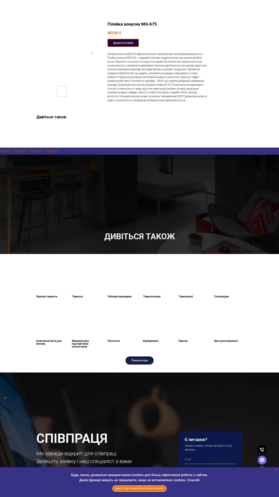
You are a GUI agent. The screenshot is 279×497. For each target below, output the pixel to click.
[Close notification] (276, 470)
